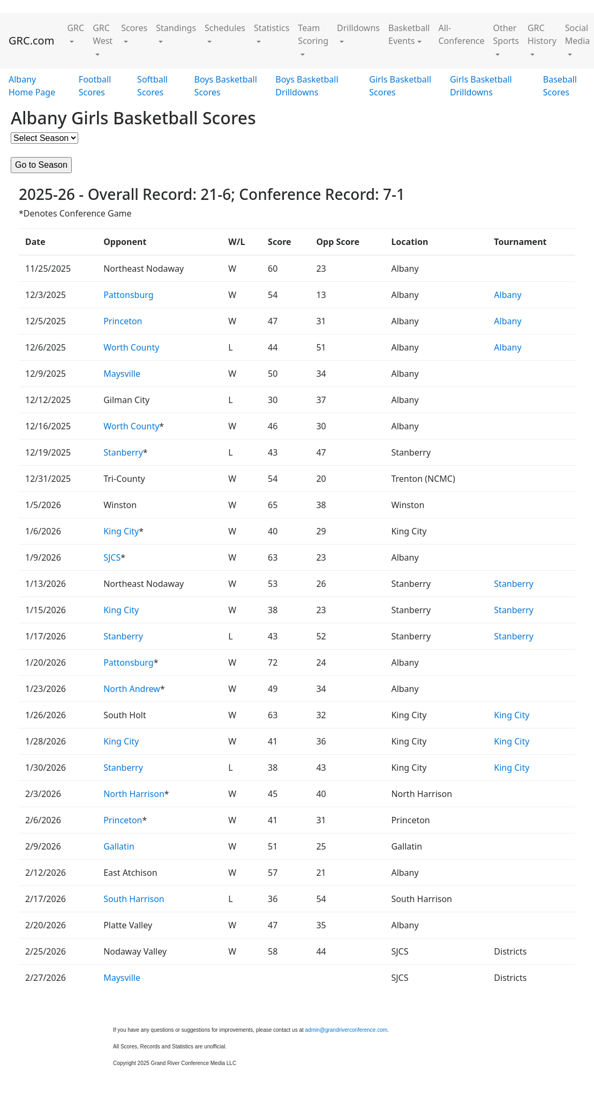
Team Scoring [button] (313, 34)
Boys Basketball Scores (225, 85)
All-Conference (461, 34)
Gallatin (118, 846)
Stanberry (123, 452)
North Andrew (131, 689)
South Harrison (133, 899)
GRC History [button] (542, 34)
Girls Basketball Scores (400, 85)
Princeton (122, 321)
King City (121, 531)
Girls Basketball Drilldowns (481, 85)
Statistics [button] (271, 28)
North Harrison (133, 794)
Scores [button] (134, 28)
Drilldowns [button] (358, 28)
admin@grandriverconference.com (346, 1030)
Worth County (131, 347)
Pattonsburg (128, 295)
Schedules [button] (225, 28)
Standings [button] (176, 28)
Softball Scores (152, 85)
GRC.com (31, 40)
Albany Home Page (32, 85)
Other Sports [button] (506, 34)
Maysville (121, 373)
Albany (507, 295)
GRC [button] (75, 28)
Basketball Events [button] (409, 34)
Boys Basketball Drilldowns (306, 85)
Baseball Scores (560, 85)
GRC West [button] (102, 34)
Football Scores (95, 85)
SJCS (112, 557)
